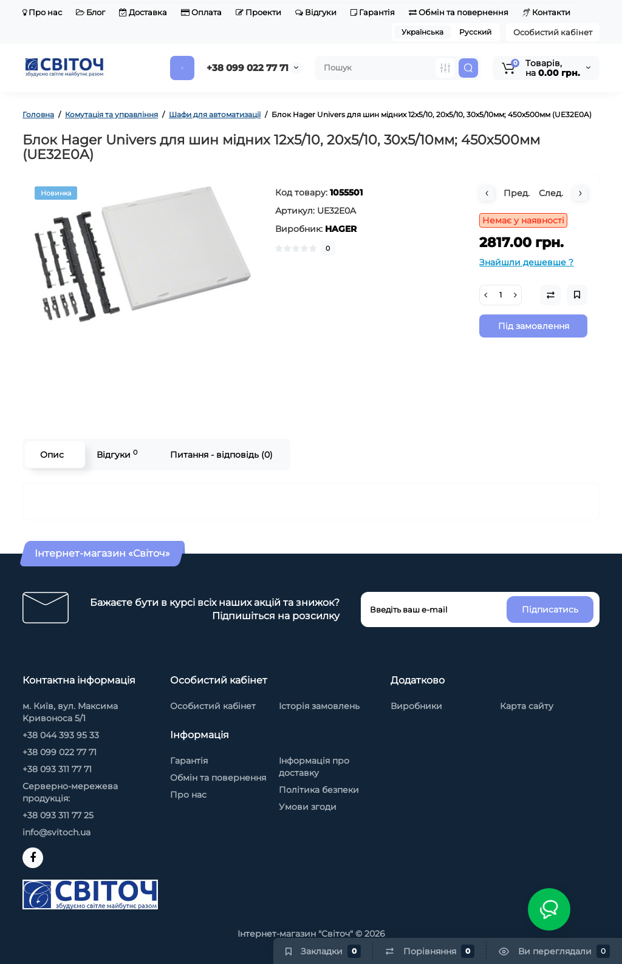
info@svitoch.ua (56, 832)
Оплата (201, 12)
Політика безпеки (319, 789)
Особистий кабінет (552, 32)
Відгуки (316, 12)
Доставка (143, 12)
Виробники (416, 706)
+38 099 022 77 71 (248, 67)
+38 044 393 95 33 (60, 735)
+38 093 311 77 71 (57, 769)
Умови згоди (308, 806)
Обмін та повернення (458, 12)
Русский (475, 31)
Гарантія (372, 12)
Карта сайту (526, 706)
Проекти (258, 12)
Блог (90, 12)
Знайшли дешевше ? (526, 262)
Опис (52, 454)
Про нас (42, 12)
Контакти (546, 12)
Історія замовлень (319, 706)
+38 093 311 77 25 (58, 815)
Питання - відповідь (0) (221, 454)
